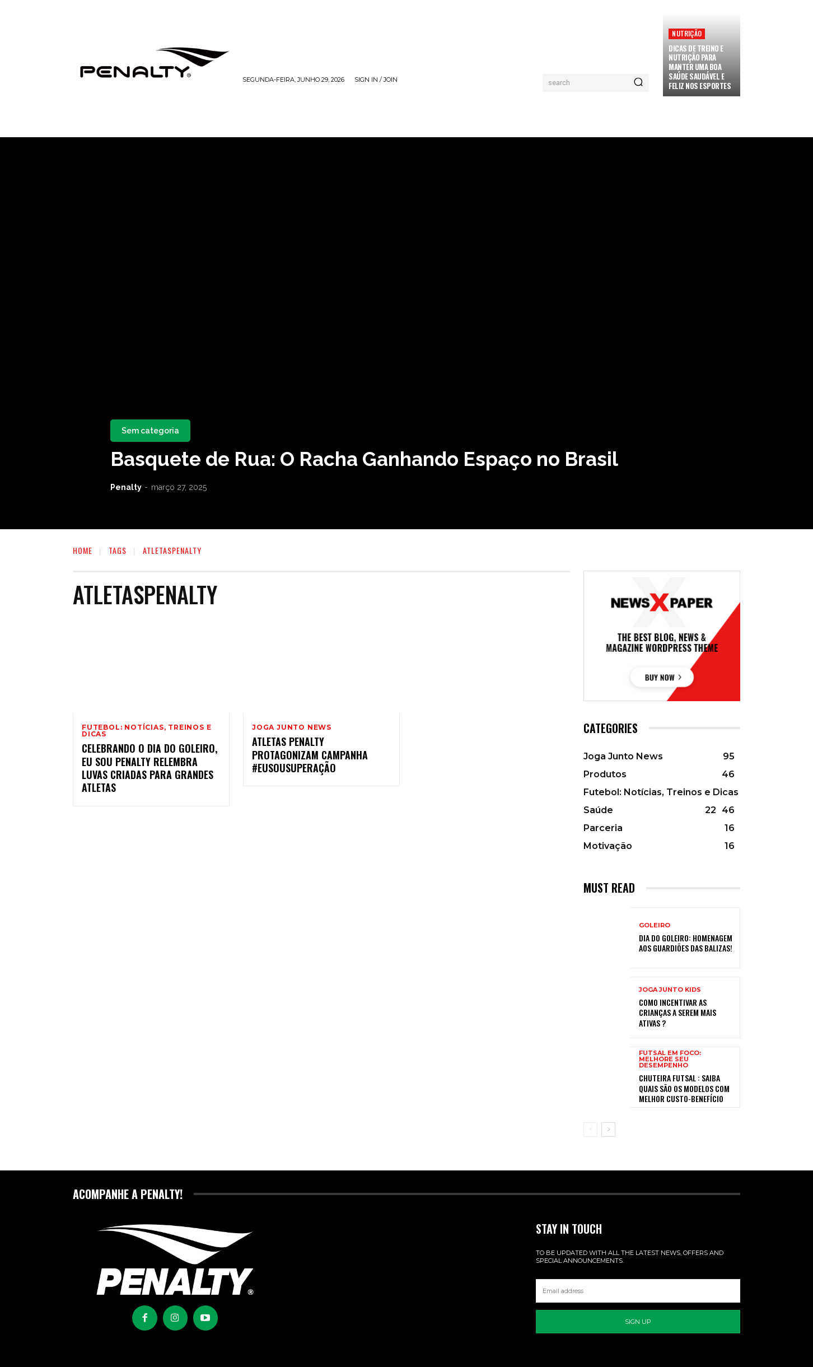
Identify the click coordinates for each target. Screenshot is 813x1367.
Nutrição (687, 33)
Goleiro (654, 925)
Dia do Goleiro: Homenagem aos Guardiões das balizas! (685, 943)
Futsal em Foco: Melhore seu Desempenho (670, 1059)
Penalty (126, 487)
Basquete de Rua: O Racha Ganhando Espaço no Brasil (364, 458)
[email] (638, 1291)
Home (82, 550)
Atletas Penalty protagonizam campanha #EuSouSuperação (310, 755)
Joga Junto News (291, 727)
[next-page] (608, 1129)
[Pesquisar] (638, 83)
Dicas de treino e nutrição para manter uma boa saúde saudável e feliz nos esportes (700, 67)
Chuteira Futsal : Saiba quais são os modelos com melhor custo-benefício (684, 1088)
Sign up (638, 1322)
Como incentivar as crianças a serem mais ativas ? (677, 1012)
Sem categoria (150, 430)
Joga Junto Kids (670, 990)
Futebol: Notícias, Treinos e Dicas (146, 731)
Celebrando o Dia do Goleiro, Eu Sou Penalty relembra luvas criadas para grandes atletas (149, 769)
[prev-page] (590, 1129)
